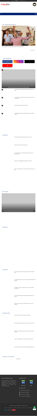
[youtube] (16, 0)
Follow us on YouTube (24, 394)
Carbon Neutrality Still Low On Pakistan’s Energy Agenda (23, 339)
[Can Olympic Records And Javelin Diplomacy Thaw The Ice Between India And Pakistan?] (7, 156)
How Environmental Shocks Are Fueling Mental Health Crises (24, 347)
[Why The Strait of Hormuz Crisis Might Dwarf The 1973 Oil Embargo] (7, 306)
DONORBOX (4, 227)
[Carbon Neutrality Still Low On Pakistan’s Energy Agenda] (7, 342)
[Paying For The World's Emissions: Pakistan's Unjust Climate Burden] (7, 334)
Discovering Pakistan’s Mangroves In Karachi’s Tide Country (24, 323)
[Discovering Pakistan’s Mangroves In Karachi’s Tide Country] (7, 326)
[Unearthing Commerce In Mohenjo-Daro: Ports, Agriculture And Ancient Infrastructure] (7, 290)
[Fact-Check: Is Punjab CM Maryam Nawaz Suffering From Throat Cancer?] (18, 202)
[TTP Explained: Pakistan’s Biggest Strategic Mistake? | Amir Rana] (7, 92)
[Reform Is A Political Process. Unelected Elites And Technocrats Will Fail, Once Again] (7, 172)
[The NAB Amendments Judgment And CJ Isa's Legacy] (7, 140)
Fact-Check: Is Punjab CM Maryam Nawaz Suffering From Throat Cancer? (18, 211)
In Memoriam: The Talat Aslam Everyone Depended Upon (13, 46)
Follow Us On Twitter (7, 356)
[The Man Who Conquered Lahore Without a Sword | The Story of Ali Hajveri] (7, 100)
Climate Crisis (5, 313)
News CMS (9, 410)
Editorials (5, 135)
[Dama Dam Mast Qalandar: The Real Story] (7, 108)
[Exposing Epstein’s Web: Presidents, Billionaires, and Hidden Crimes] (7, 116)
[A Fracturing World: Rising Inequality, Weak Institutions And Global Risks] (7, 298)
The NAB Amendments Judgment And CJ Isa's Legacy (23, 137)
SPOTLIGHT (4, 269)
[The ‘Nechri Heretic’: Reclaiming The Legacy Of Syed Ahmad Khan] (7, 274)
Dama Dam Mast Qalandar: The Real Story (21, 105)
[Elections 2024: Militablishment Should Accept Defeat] (7, 164)
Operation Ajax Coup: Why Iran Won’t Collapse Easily (18, 87)
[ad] (22, 4)
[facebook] (12, 0)
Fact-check (5, 191)
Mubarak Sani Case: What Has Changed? (21, 145)
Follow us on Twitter (24, 392)
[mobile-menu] (36, 14)
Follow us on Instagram (24, 396)
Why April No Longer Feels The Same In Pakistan (22, 315)
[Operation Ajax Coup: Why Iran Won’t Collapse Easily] (18, 78)
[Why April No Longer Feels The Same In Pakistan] (7, 318)
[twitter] (14, 0)
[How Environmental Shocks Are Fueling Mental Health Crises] (7, 350)
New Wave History (6, 67)
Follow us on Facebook (24, 390)
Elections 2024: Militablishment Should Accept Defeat (23, 161)
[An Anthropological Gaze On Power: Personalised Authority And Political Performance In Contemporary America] (7, 282)
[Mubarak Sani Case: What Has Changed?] (7, 148)
